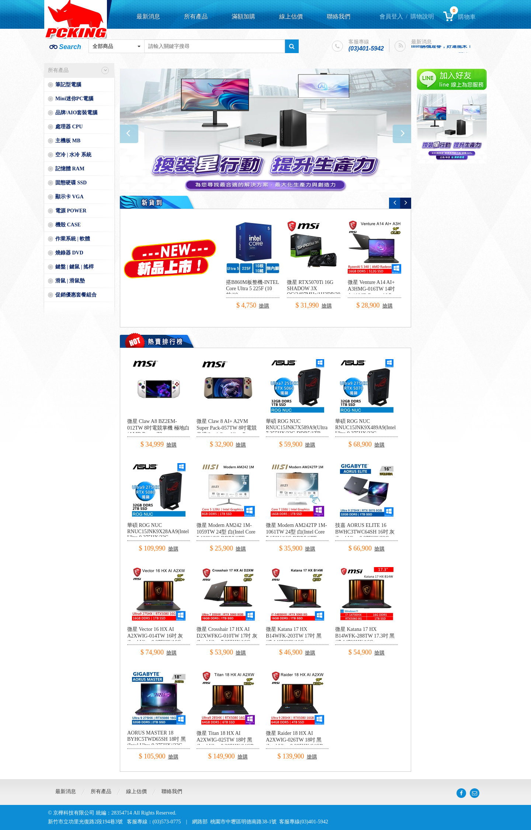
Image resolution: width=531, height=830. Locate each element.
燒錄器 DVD (69, 253)
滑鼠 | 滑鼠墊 (70, 281)
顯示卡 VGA (69, 196)
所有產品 (196, 16)
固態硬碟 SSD (71, 182)
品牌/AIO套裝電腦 (76, 112)
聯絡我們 (338, 16)
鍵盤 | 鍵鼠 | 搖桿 (74, 267)
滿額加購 (243, 16)
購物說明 (422, 16)
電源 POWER (70, 210)
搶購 (264, 306)
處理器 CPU (69, 126)
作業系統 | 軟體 (72, 239)
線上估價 (291, 16)
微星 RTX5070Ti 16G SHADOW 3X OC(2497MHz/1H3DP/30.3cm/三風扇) (319, 291)
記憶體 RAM (69, 168)
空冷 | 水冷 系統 (73, 154)
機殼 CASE (68, 225)
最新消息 (148, 16)
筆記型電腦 (68, 84)
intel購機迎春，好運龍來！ (441, 46)
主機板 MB (67, 140)
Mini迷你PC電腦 (74, 98)
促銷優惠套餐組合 (76, 295)
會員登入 (391, 16)
